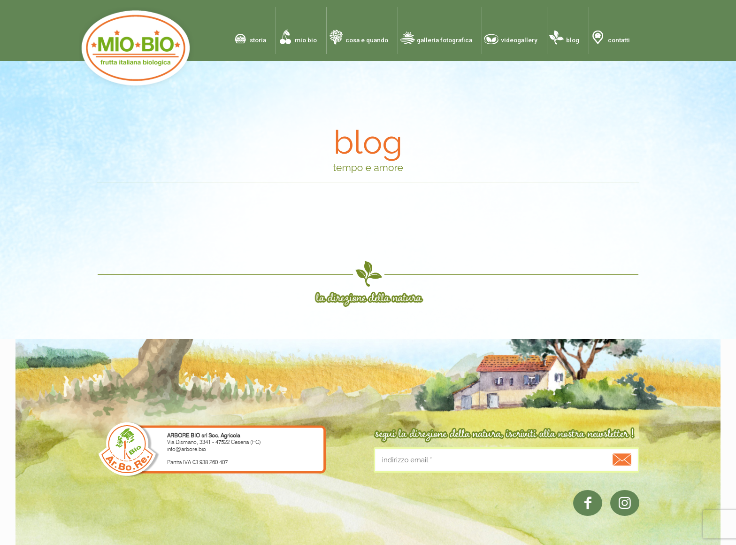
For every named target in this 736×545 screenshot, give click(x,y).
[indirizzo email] (506, 460)
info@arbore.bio (186, 448)
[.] (619, 459)
